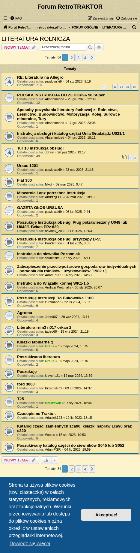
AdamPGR (53, 275)
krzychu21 (52, 375)
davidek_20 (53, 231)
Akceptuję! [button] (106, 514)
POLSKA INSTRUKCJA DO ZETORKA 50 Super (61, 95)
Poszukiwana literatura (38, 357)
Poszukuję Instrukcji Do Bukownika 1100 (55, 298)
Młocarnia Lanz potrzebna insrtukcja (51, 193)
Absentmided (54, 99)
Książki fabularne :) (35, 342)
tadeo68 (51, 331)
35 (127, 87)
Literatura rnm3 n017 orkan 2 (44, 327)
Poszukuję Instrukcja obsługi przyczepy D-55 (59, 239)
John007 (51, 317)
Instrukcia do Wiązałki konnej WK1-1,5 (53, 283)
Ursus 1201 (27, 165)
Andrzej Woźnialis (58, 287)
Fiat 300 (24, 180)
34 (121, 87)
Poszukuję (27, 371)
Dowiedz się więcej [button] (30, 543)
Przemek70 (53, 388)
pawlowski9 (53, 81)
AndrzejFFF (53, 197)
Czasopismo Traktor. (36, 413)
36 (134, 87)
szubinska (52, 258)
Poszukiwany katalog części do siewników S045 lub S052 (70, 445)
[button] (92, 57)
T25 (20, 399)
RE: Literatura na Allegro (40, 77)
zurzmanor (53, 302)
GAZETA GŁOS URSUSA (40, 207)
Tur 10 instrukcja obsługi (40, 148)
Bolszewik (53, 403)
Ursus (49, 346)
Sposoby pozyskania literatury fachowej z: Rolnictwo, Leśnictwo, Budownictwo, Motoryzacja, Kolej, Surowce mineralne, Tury (68, 114)
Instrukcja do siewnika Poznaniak (48, 254)
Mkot (48, 184)
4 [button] (85, 57)
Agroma (24, 312)
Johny (49, 152)
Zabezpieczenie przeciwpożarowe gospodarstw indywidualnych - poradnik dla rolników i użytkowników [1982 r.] (76, 268)
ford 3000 (26, 384)
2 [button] (71, 57)
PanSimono (53, 243)
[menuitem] (16, 18)
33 (115, 87)
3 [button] (78, 57)
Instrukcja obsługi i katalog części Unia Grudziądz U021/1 (71, 133)
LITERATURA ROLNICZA (35, 38)
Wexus (50, 435)
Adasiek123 (53, 417)
